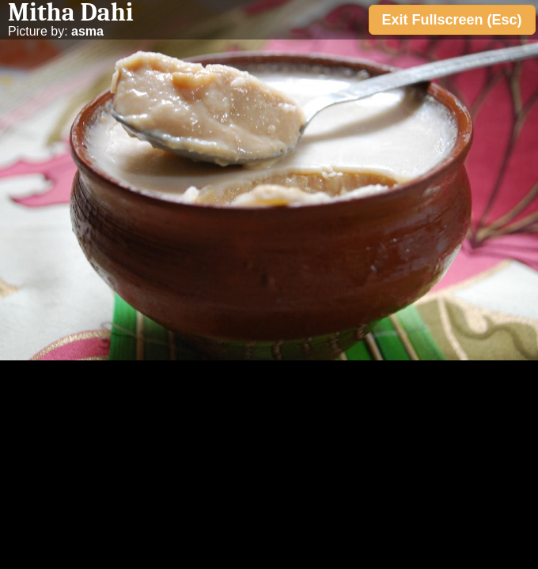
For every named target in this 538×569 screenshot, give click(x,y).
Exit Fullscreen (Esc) (452, 20)
